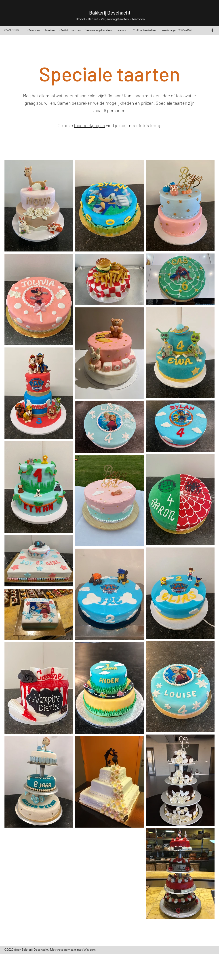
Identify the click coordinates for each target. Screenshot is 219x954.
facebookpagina (89, 125)
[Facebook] (212, 30)
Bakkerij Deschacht (110, 12)
